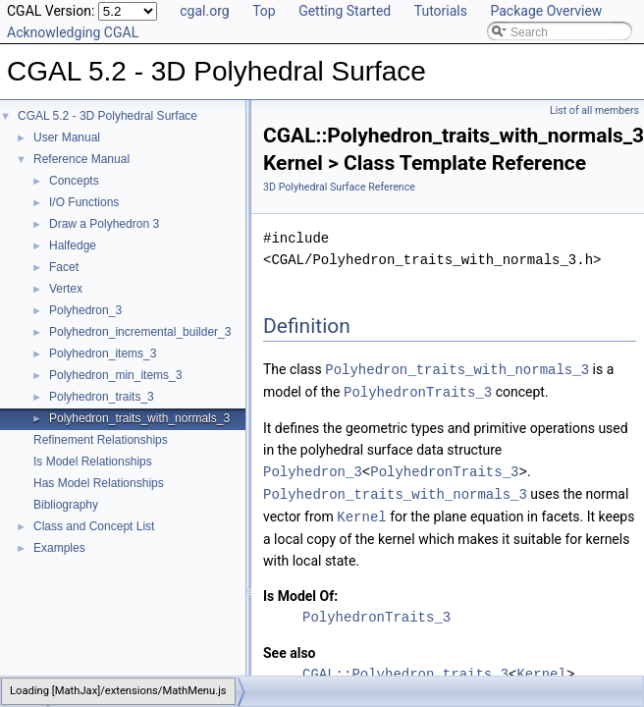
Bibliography (65, 505)
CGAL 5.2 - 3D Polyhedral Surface (107, 116)
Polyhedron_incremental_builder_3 (140, 332)
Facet (64, 267)
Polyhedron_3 (85, 310)
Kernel (361, 512)
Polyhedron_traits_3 (101, 397)
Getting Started (344, 11)
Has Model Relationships (98, 483)
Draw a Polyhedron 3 (104, 224)
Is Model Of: (300, 591)
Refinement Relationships (100, 440)
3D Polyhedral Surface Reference (339, 187)
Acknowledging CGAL (72, 32)
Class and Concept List (93, 526)
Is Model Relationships (92, 461)
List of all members (594, 110)
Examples (59, 548)
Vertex (65, 289)
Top (264, 11)
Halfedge (72, 245)
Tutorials (440, 11)
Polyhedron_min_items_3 (115, 375)
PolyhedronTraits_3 (418, 390)
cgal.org (204, 11)
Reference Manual (81, 159)
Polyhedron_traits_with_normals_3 (139, 418)
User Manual (66, 137)
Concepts (74, 181)
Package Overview (546, 11)
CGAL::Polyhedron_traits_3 (405, 669)
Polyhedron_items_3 (102, 353)
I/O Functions (84, 202)
